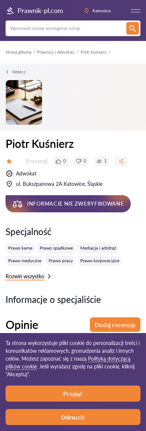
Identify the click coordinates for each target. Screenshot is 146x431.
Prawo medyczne (24, 260)
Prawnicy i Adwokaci (56, 52)
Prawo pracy (61, 260)
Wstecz (16, 72)
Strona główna (18, 52)
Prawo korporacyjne (99, 260)
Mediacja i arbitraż (98, 248)
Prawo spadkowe (56, 248)
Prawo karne (20, 248)
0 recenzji (37, 161)
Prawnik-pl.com (34, 10)
